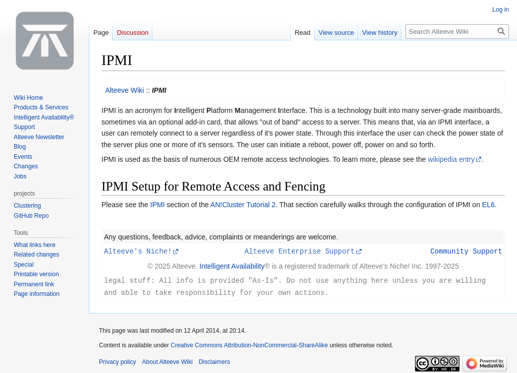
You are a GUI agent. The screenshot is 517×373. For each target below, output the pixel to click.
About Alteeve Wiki (167, 360)
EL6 (488, 205)
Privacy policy (117, 360)
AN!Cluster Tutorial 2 (243, 205)
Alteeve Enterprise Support (299, 251)
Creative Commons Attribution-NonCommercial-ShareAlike (249, 343)
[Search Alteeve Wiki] (457, 31)
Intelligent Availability (232, 266)
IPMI (157, 205)
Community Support (466, 251)
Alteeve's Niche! (138, 251)
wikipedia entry (451, 159)
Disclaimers (214, 360)
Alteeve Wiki (124, 90)
